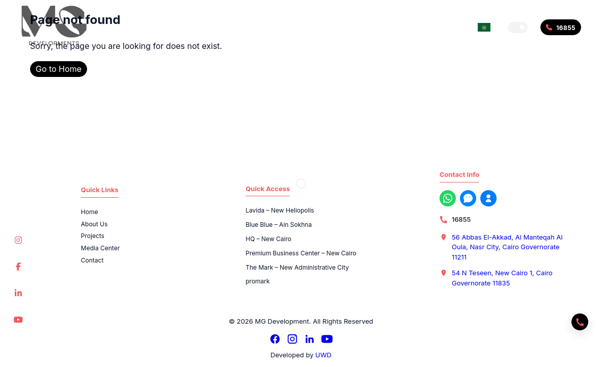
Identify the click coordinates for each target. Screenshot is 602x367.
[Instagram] (292, 339)
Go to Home (58, 69)
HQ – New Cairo (268, 239)
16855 (461, 219)
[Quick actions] (580, 322)
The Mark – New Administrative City (297, 267)
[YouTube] (327, 339)
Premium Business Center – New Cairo (301, 253)
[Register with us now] (488, 198)
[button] (517, 27)
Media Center (100, 248)
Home (89, 212)
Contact (92, 260)
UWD (323, 355)
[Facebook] (275, 339)
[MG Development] (54, 25)
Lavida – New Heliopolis (279, 210)
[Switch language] (484, 27)
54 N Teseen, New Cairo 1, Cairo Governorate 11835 (502, 278)
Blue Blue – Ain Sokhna (278, 224)
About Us (94, 224)
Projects (92, 236)
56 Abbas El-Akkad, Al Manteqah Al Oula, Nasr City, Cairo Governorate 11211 (507, 247)
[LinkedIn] (309, 339)
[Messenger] (468, 198)
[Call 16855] (560, 27)
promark (257, 281)
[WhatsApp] (448, 198)
